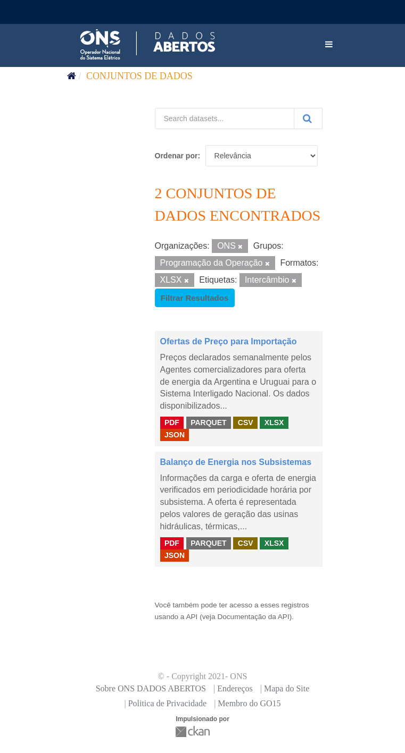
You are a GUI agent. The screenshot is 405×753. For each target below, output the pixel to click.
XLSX (274, 422)
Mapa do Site (286, 688)
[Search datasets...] (224, 118)
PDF (171, 422)
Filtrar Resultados (195, 297)
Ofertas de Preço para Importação (228, 341)
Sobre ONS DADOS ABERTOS (151, 688)
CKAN (194, 731)
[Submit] (308, 118)
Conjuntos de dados (139, 76)
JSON (174, 434)
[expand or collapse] (328, 44)
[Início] (71, 76)
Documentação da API (253, 617)
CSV (245, 422)
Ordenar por (176, 155)
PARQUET (208, 422)
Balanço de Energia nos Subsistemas (236, 462)
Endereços (235, 688)
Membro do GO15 (249, 703)
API (191, 617)
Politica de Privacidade (167, 703)
